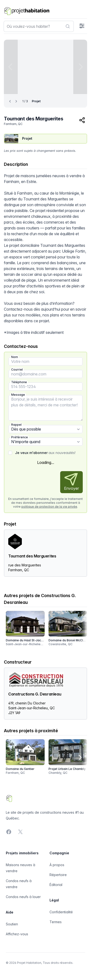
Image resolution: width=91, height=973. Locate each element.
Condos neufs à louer (23, 897)
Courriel (17, 369)
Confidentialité (61, 912)
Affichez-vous (17, 934)
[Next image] (80, 67)
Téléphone (19, 382)
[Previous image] (11, 67)
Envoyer (71, 482)
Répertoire (58, 875)
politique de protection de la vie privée (49, 506)
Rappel (16, 424)
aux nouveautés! (45, 453)
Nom (14, 357)
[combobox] (39, 26)
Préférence (19, 437)
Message (18, 394)
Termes (56, 922)
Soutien (12, 924)
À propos (57, 865)
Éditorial (56, 885)
